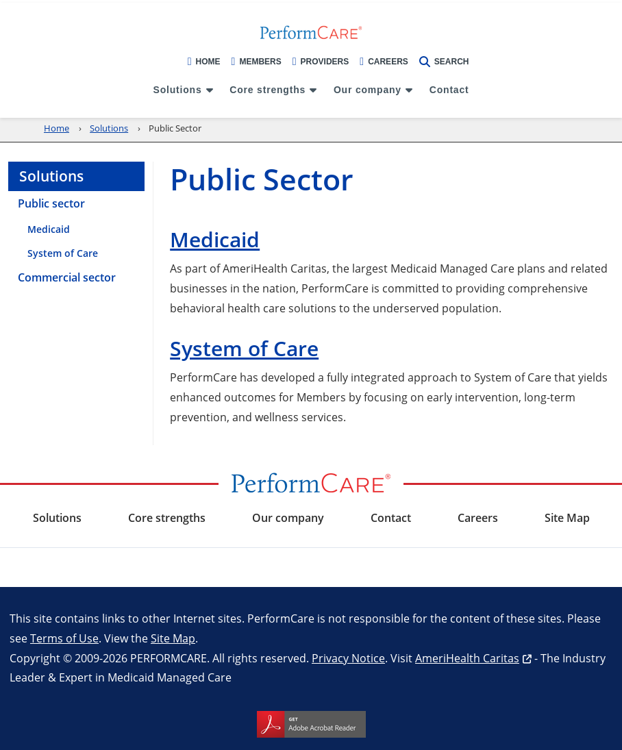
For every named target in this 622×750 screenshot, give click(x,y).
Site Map (173, 638)
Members (257, 61)
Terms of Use (64, 638)
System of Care (244, 348)
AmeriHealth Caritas (467, 658)
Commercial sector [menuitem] (67, 277)
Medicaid (215, 239)
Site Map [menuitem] (567, 517)
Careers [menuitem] (478, 517)
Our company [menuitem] (367, 89)
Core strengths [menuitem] (267, 89)
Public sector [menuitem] (51, 203)
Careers (384, 61)
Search (444, 61)
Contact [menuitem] (449, 89)
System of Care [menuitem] (62, 253)
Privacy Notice (348, 658)
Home (204, 61)
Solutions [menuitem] (177, 89)
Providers (321, 61)
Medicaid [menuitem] (48, 229)
